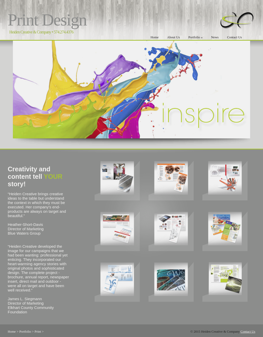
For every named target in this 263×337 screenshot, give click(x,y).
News (215, 37)
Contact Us (234, 37)
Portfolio (195, 37)
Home (155, 37)
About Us (173, 37)
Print (38, 331)
